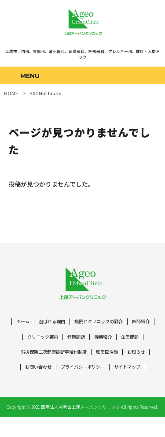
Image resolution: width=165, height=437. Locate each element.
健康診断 (104, 340)
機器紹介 (133, 340)
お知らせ (34, 372)
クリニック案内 (68, 340)
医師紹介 (32, 340)
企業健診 (25, 356)
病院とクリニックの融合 (113, 324)
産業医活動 (138, 356)
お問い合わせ (68, 372)
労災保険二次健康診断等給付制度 (80, 356)
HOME (11, 93)
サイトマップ (82, 387)
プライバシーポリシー (116, 372)
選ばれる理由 (63, 324)
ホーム (32, 324)
